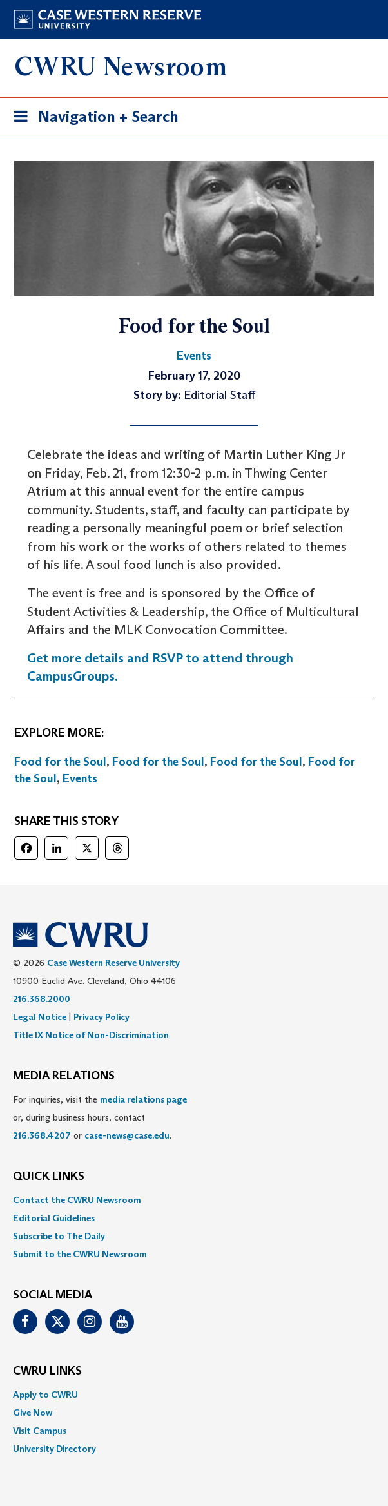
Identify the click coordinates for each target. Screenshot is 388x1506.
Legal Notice (39, 1017)
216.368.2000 (41, 999)
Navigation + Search (92, 119)
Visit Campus (39, 1430)
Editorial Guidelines (54, 1218)
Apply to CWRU (45, 1394)
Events (80, 778)
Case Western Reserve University (113, 963)
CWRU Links (47, 1371)
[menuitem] (194, 1200)
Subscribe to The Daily (59, 1236)
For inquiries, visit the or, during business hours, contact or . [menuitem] (100, 1117)
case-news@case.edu (127, 1135)
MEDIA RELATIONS (64, 1076)
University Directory (54, 1448)
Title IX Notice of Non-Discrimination (91, 1035)
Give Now (32, 1412)
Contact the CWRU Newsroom (77, 1200)
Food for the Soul (60, 762)
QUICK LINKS (48, 1176)
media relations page (143, 1099)
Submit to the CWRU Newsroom (80, 1254)
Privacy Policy (101, 1017)
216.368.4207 (42, 1135)
